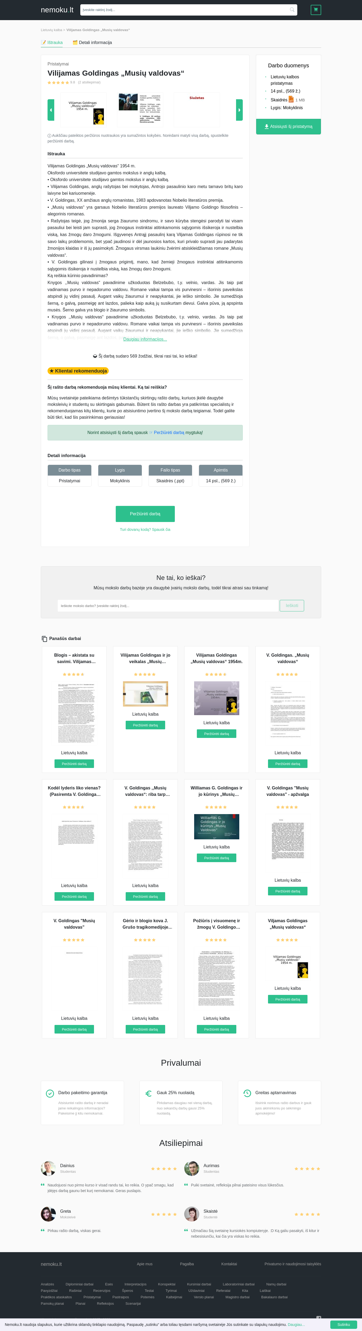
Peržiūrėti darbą (145, 514)
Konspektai (166, 1284)
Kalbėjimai (174, 1297)
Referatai (223, 1291)
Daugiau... (296, 1324)
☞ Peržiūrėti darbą (166, 432)
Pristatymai (69, 481)
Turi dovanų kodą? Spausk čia (145, 529)
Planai (80, 1303)
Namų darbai (276, 1284)
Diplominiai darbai (79, 1284)
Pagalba (187, 1264)
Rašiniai (75, 1291)
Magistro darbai (238, 1297)
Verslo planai (204, 1297)
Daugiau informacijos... (145, 339)
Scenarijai (133, 1303)
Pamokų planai (52, 1303)
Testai (149, 1291)
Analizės (47, 1284)
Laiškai (265, 1291)
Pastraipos (121, 1297)
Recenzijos (101, 1291)
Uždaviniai (197, 1291)
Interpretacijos (136, 1284)
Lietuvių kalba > (53, 30)
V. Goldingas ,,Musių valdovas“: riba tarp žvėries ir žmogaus (145, 794)
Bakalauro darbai (274, 1297)
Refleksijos (105, 1303)
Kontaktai (229, 1264)
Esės (109, 1284)
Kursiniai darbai (199, 1284)
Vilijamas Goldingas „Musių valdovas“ (98, 30)
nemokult (57, 10)
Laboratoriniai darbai (239, 1284)
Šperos (127, 1291)
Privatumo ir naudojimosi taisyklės (293, 1264)
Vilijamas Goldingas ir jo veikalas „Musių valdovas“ (146, 661)
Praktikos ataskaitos (56, 1297)
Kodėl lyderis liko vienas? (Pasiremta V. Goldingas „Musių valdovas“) (74, 794)
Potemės (147, 1297)
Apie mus (145, 1264)
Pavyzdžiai (49, 1291)
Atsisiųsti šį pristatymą (289, 126)
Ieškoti (292, 605)
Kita (245, 1291)
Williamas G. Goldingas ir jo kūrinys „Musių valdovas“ (216, 794)
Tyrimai (171, 1291)
